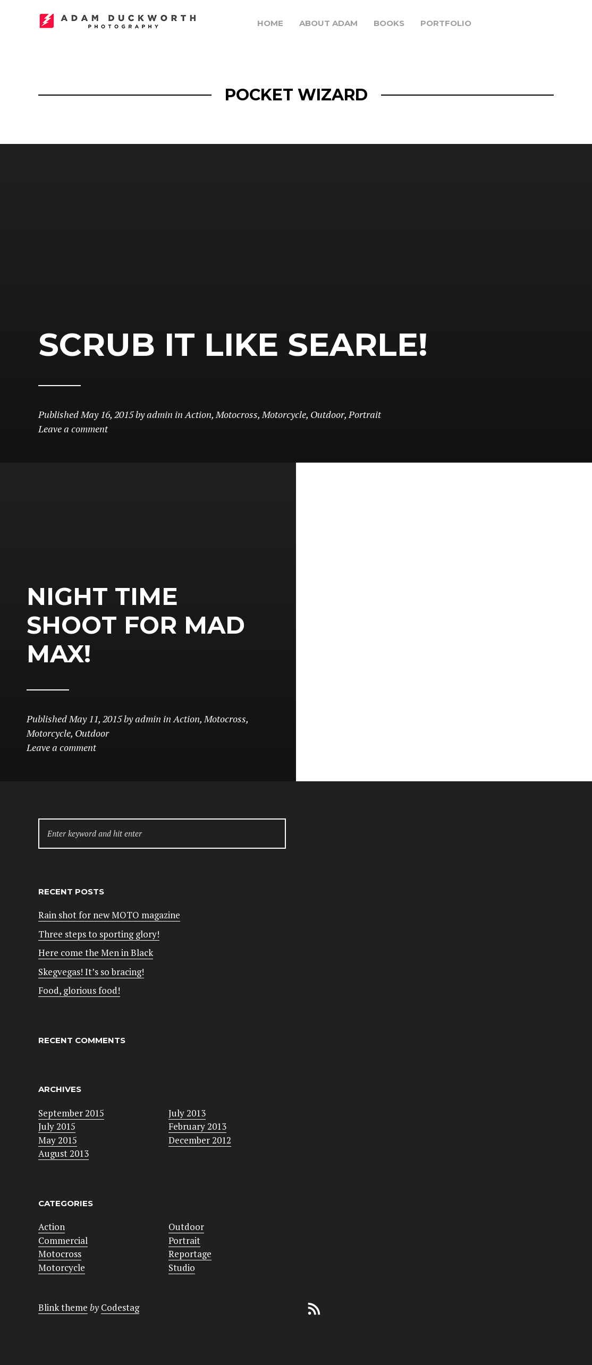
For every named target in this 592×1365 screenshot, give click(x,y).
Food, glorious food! (79, 990)
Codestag (120, 1307)
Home (270, 23)
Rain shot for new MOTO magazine (109, 915)
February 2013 (197, 1126)
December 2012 (199, 1140)
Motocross (59, 1254)
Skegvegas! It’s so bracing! (91, 972)
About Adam (328, 23)
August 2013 (63, 1153)
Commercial (63, 1240)
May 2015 (57, 1140)
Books (389, 23)
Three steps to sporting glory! (98, 934)
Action (51, 1227)
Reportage (190, 1254)
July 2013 (187, 1113)
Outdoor (186, 1227)
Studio (181, 1267)
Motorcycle (61, 1267)
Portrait (184, 1240)
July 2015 (56, 1126)
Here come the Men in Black (95, 952)
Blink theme (63, 1307)
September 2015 (71, 1113)
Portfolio (445, 23)
